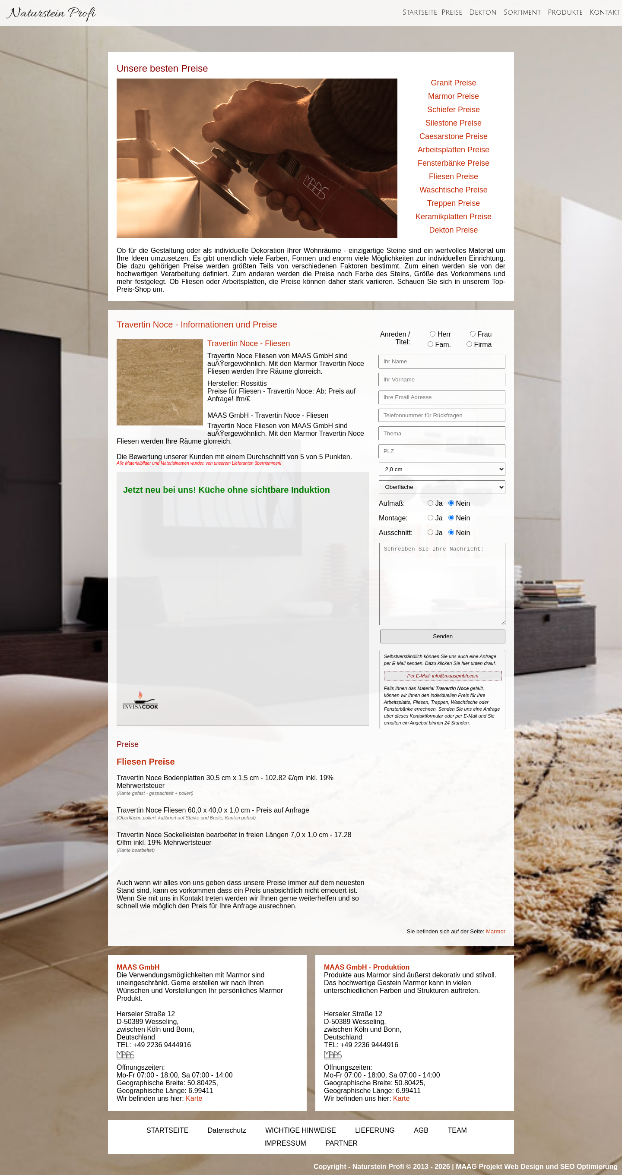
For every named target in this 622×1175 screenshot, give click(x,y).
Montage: (393, 518)
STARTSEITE (167, 1130)
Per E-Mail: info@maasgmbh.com (443, 675)
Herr (440, 334)
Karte (194, 1098)
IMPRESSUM (285, 1143)
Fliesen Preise (453, 176)
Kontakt (605, 12)
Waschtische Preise (453, 190)
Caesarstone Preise (453, 136)
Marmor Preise (453, 96)
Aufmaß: (392, 503)
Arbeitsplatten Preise (453, 149)
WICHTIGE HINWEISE (300, 1130)
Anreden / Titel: (395, 338)
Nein (459, 503)
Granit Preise (453, 83)
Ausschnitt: (396, 532)
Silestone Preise (453, 123)
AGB (421, 1130)
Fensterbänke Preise (453, 163)
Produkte (565, 12)
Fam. (439, 344)
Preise (451, 12)
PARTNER (341, 1143)
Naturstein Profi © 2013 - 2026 (401, 1166)
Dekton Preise (453, 230)
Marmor (495, 931)
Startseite (420, 12)
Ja (435, 503)
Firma (479, 344)
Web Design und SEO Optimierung (561, 1166)
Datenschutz (227, 1130)
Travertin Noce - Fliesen (248, 343)
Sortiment (522, 12)
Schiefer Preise (453, 109)
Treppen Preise (453, 203)
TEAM (456, 1130)
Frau (481, 334)
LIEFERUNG (375, 1130)
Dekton (483, 12)
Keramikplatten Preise (454, 216)
